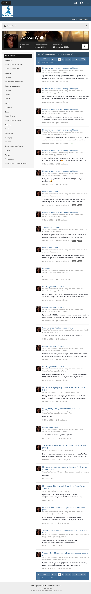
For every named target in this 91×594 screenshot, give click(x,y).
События (8, 142)
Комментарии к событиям (14, 146)
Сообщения (9, 133)
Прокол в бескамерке (51, 427)
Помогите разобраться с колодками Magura (60, 68)
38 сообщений (65, 546)
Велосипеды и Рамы (72, 392)
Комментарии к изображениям (15, 163)
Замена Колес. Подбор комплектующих (58, 328)
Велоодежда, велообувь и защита (77, 472)
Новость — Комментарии (14, 81)
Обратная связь (54, 586)
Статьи (7, 99)
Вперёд (82, 59)
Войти (74, 19)
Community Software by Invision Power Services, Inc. (45, 590)
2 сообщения (61, 402)
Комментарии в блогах (13, 120)
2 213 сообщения (63, 279)
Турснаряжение (55, 196)
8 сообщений (62, 339)
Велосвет (46, 268)
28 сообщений (65, 438)
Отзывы (7, 150)
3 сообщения (64, 460)
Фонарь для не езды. (51, 192)
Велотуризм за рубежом (57, 537)
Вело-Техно (62, 72)
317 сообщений (62, 205)
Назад (44, 59)
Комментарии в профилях (14, 64)
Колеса (67, 491)
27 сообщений (62, 300)
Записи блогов (10, 116)
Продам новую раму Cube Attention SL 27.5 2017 (62, 409)
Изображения (9, 159)
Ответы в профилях (12, 68)
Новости (8, 77)
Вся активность (10, 55)
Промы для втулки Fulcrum (53, 287)
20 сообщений (62, 81)
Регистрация (83, 19)
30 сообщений (64, 523)
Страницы (8, 107)
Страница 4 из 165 (48, 62)
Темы (7, 129)
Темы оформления (38, 586)
